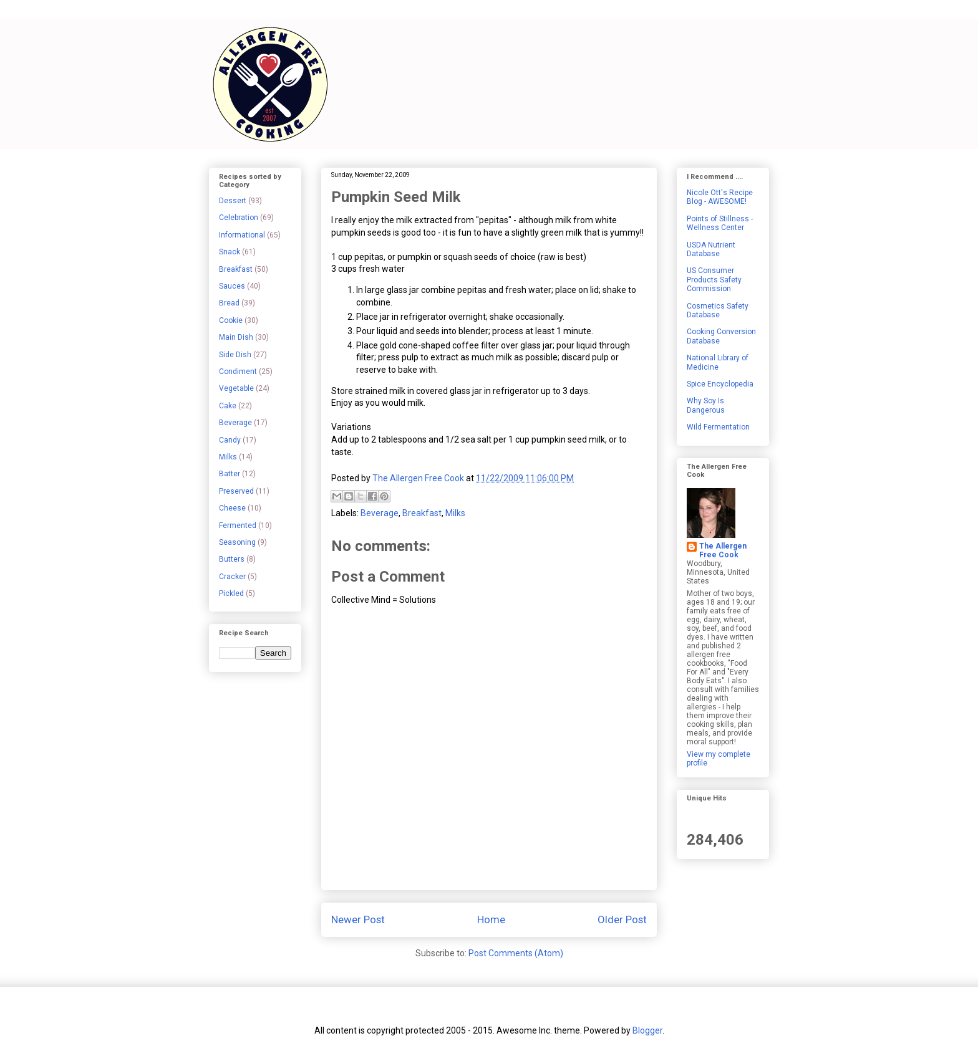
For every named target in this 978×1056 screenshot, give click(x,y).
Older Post (622, 919)
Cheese (232, 508)
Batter (229, 473)
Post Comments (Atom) (515, 953)
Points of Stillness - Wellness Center (720, 223)
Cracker (232, 576)
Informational (242, 235)
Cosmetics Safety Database (717, 310)
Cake (227, 405)
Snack (229, 251)
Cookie (231, 320)
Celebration (238, 217)
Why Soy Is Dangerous (706, 405)
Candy (230, 440)
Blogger (647, 1030)
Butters (231, 559)
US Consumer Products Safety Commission (714, 279)
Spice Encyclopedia (720, 384)
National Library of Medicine (717, 362)
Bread (229, 303)
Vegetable (236, 388)
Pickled (231, 593)
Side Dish (235, 354)
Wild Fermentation (718, 427)
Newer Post (358, 919)
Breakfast (422, 513)
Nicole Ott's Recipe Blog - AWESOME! (720, 197)
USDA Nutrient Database (711, 249)
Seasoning (237, 542)
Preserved (236, 491)
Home (491, 919)
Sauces (232, 286)
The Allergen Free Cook (723, 550)
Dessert (232, 200)
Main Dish (236, 337)
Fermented (237, 525)
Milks (455, 513)
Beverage (380, 513)
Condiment (238, 371)
